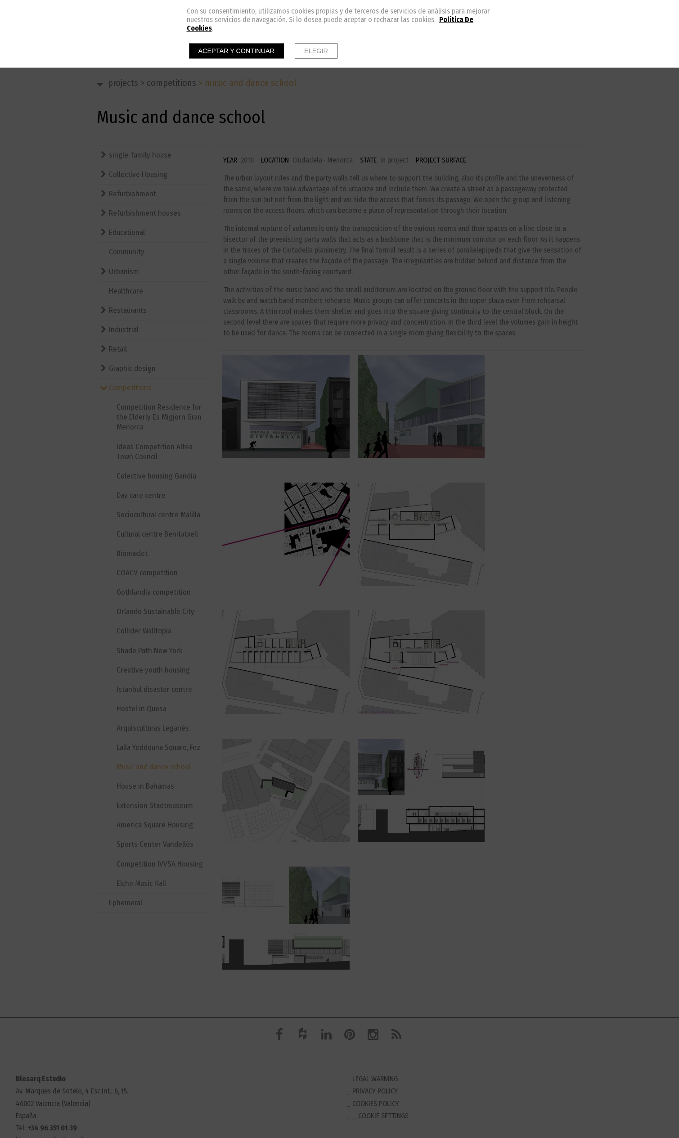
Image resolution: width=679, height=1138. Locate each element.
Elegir (316, 50)
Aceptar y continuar (236, 50)
